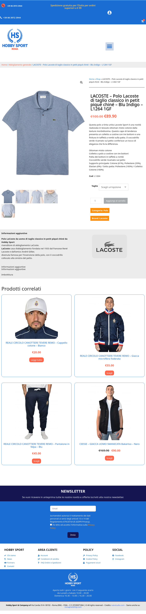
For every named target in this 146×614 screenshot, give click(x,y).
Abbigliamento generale (20, 68)
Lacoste (103, 221)
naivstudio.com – (118, 608)
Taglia (95, 189)
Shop (98, 82)
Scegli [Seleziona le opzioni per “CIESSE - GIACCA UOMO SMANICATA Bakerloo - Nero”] (109, 461)
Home (4, 68)
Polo (106, 213)
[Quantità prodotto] (96, 204)
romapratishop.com (73, 610)
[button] (110, 50)
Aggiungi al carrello (115, 204)
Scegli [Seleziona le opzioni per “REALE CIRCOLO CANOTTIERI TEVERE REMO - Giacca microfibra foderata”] (109, 376)
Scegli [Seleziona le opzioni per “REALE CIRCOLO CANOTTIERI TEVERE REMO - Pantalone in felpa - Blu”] (36, 464)
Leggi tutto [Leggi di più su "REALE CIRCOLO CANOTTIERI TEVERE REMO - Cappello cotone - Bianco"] (36, 363)
